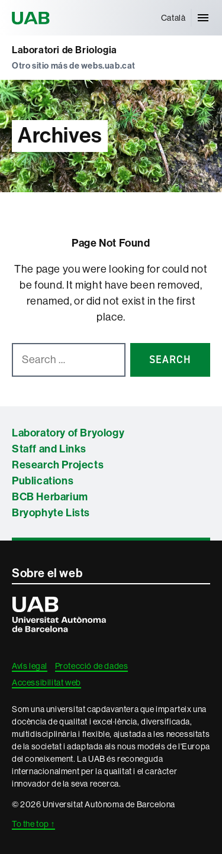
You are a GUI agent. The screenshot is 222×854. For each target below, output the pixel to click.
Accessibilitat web (46, 682)
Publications (42, 480)
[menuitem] (173, 17)
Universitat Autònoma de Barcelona (32, 18)
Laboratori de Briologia (64, 50)
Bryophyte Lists (51, 512)
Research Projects (58, 464)
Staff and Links (49, 448)
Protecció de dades (91, 666)
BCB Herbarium (50, 496)
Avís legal (29, 666)
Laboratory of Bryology (68, 432)
